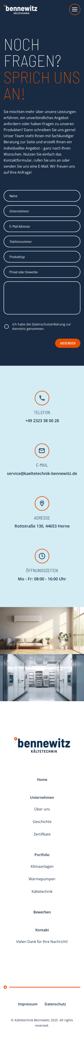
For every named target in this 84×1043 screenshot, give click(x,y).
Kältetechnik (42, 891)
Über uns (42, 809)
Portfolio (42, 854)
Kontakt (42, 930)
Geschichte (42, 821)
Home (42, 779)
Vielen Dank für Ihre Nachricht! (42, 941)
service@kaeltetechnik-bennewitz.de (42, 473)
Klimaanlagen (42, 866)
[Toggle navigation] (74, 9)
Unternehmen (42, 797)
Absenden (67, 343)
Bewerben (42, 912)
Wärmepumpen (42, 878)
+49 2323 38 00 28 (42, 420)
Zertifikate (42, 834)
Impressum (27, 1004)
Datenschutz (55, 1004)
